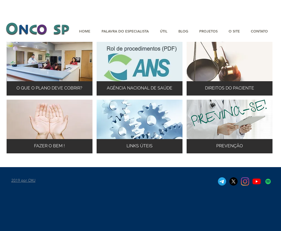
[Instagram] (245, 181)
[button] (208, 31)
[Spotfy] (268, 181)
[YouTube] (256, 181)
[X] (233, 181)
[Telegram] (222, 181)
